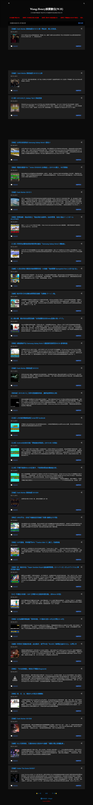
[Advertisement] (46, 60)
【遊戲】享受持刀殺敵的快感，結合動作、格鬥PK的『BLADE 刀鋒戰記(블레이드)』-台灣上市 (44, 644)
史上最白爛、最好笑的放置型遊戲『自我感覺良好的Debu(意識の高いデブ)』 (38, 319)
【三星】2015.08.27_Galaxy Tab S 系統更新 (26, 98)
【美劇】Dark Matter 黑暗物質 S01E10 (24, 368)
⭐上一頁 (38, 793)
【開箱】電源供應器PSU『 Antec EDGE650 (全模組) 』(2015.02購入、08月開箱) (39, 168)
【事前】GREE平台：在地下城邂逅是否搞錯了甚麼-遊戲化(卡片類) (34, 518)
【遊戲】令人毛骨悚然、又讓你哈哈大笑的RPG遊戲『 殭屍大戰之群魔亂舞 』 (38, 744)
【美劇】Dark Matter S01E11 (21, 192)
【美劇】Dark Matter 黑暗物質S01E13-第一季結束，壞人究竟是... (34, 29)
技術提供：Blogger (46, 798)
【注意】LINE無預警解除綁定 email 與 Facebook (28, 418)
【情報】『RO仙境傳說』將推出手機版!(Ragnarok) (28, 669)
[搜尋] (84, 4)
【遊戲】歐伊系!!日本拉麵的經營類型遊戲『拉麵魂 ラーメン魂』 (33, 294)
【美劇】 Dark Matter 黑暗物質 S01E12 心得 (26, 73)
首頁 (46, 793)
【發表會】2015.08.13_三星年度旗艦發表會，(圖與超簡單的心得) (34, 393)
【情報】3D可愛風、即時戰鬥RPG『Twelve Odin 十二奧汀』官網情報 (35, 543)
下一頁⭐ (54, 793)
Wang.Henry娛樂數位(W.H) (46, 9)
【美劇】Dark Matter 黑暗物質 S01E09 (24, 493)
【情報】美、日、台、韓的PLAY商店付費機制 (27, 694)
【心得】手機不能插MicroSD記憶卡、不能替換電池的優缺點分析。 (34, 468)
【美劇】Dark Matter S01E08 (21, 719)
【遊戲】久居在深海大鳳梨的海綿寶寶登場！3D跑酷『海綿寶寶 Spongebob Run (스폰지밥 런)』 (44, 269)
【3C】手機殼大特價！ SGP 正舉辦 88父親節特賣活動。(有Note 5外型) (36, 594)
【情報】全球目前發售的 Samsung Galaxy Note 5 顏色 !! (30, 143)
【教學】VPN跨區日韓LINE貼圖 (33, 17)
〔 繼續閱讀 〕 (78, 46)
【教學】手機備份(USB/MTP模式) (72, 17)
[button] (81, 29)
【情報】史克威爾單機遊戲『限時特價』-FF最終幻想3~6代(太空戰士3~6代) (37, 619)
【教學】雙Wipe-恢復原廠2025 (52, 17)
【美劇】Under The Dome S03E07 (23, 769)
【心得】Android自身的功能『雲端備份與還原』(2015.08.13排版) (34, 443)
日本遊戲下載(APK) (17, 17)
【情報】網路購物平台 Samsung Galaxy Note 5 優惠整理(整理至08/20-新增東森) (39, 344)
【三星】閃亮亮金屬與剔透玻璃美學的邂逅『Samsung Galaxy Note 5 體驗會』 (38, 244)
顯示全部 (80, 23)
